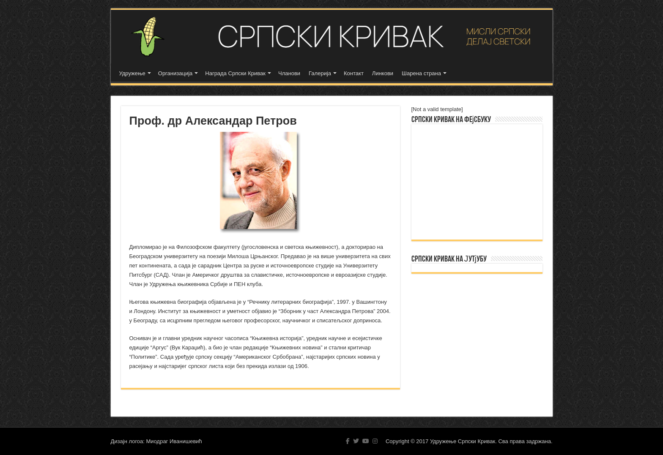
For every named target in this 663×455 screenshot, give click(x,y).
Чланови (289, 73)
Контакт (354, 73)
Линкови (382, 73)
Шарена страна (421, 73)
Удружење (132, 73)
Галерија (320, 73)
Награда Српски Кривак (235, 73)
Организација (175, 73)
